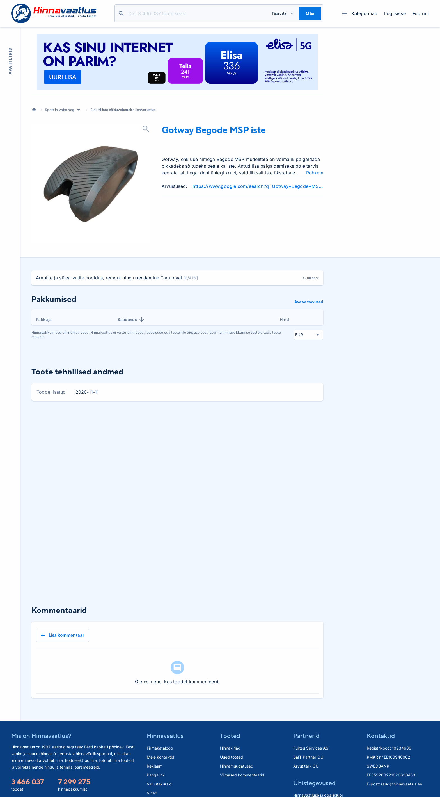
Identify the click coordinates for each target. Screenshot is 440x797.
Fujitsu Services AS (310, 729)
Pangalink (156, 756)
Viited (152, 774)
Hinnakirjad (230, 729)
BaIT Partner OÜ (308, 738)
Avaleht (34, 109)
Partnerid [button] (306, 717)
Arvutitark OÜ (305, 747)
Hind (284, 319)
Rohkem (314, 173)
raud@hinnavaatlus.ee (401, 765)
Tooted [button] (230, 717)
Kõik (314, 420)
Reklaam (154, 747)
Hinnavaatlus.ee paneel (168, 783)
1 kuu (251, 420)
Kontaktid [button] (381, 717)
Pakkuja (44, 319)
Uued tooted (231, 738)
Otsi (121, 13)
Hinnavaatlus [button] (165, 717)
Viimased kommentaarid (242, 756)
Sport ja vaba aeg (59, 110)
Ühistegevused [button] (314, 764)
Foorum (420, 13)
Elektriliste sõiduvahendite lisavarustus (122, 110)
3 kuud (272, 420)
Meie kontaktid (160, 738)
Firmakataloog (160, 729)
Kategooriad (359, 13)
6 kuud (294, 420)
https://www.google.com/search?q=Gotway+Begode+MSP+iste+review (257, 186)
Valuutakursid (159, 765)
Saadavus (131, 319)
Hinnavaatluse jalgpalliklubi (318, 776)
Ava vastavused (308, 302)
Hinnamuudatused (236, 747)
